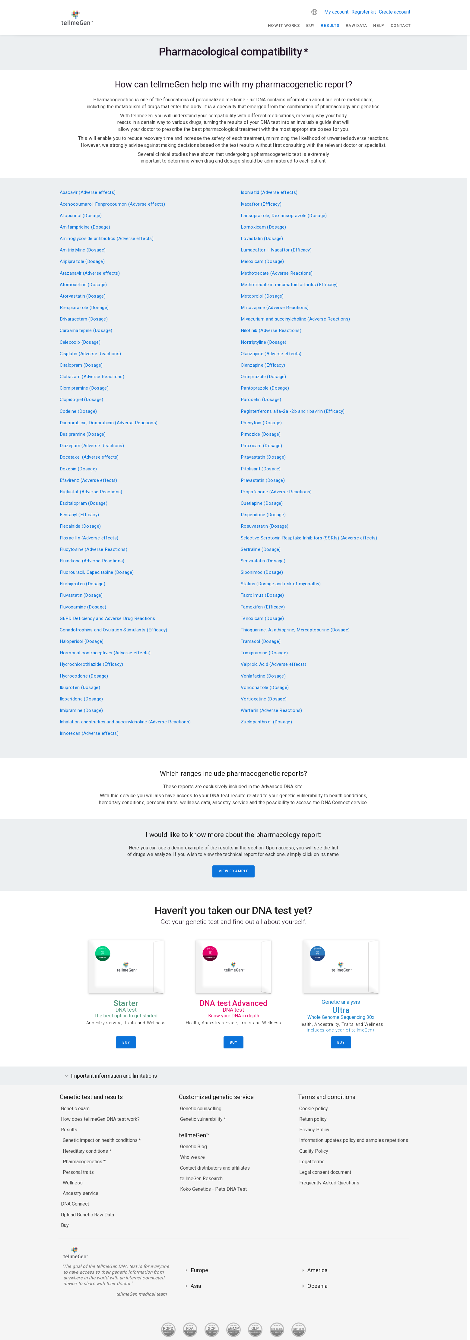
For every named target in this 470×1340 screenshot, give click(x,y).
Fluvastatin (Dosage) (81, 595)
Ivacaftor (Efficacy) (261, 204)
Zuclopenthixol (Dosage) (266, 722)
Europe (199, 1270)
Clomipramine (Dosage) (84, 388)
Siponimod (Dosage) (262, 572)
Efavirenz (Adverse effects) (88, 480)
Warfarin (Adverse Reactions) (271, 710)
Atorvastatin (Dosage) (83, 296)
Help (378, 25)
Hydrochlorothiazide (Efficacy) (91, 664)
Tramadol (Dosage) (261, 641)
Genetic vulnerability (202, 1119)
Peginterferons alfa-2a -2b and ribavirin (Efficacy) (293, 411)
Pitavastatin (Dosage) (263, 457)
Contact (401, 25)
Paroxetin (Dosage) (261, 399)
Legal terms (312, 1162)
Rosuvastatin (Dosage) (264, 526)
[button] (314, 12)
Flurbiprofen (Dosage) (82, 583)
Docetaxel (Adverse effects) (89, 457)
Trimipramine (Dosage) (264, 653)
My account (336, 12)
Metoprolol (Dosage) (262, 296)
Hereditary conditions (86, 1151)
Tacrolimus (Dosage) (262, 595)
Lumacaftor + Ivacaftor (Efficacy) (276, 250)
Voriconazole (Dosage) (265, 687)
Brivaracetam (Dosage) (84, 319)
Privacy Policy (314, 1130)
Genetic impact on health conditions (101, 1140)
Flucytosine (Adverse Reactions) (93, 549)
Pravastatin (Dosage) (263, 480)
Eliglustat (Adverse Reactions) (91, 492)
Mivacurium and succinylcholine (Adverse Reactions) (295, 319)
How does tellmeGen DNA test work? (100, 1119)
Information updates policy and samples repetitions (353, 1140)
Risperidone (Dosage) (263, 514)
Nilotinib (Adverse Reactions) (271, 330)
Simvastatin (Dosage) (263, 561)
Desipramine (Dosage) (83, 434)
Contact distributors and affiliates (215, 1168)
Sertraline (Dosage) (261, 549)
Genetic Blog (193, 1146)
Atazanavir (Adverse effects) (90, 273)
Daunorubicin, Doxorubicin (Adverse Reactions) (109, 422)
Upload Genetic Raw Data (87, 1215)
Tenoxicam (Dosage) (262, 618)
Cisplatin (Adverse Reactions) (90, 353)
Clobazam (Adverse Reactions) (92, 376)
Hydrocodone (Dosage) (84, 676)
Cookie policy (313, 1108)
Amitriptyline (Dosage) (83, 250)
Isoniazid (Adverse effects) (269, 192)
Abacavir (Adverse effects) (88, 192)
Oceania (317, 1286)
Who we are (192, 1157)
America (317, 1270)
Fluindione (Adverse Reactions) (92, 561)
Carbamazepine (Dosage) (86, 330)
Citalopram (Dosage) (81, 365)
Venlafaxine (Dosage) (263, 676)
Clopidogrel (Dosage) (81, 399)
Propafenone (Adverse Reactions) (276, 492)
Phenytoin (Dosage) (261, 422)
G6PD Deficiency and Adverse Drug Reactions (107, 618)
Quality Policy (313, 1151)
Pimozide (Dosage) (261, 434)
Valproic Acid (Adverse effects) (273, 664)
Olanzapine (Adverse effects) (271, 353)
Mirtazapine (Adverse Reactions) (275, 307)
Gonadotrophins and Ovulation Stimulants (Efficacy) (113, 630)
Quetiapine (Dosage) (262, 503)
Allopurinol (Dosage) (81, 215)
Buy (310, 25)
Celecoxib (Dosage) (80, 342)
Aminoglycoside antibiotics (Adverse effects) (107, 238)
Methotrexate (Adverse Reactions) (277, 273)
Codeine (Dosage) (78, 411)
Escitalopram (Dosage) (83, 503)
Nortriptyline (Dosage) (264, 342)
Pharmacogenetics (83, 1162)
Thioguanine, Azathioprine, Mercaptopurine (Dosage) (295, 630)
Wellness (73, 1183)
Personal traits (78, 1172)
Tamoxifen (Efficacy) (263, 607)
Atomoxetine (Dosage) (83, 284)
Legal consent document (325, 1172)
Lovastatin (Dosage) (262, 238)
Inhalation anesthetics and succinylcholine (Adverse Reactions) (125, 722)
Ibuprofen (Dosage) (80, 687)
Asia (196, 1286)
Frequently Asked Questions (329, 1183)
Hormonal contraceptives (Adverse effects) (105, 653)
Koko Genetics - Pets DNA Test (213, 1189)
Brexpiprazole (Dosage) (84, 307)
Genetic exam (75, 1108)
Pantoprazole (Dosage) (265, 388)
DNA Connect (75, 1204)
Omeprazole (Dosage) (263, 376)
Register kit (363, 12)
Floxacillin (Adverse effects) (89, 538)
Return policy (313, 1119)
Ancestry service (80, 1193)
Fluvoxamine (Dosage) (83, 607)
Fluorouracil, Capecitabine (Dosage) (97, 572)
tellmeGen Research (201, 1178)
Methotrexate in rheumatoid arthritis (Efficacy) (289, 284)
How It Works (284, 25)
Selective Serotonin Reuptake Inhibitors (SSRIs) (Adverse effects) (309, 538)
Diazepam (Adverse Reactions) (92, 445)
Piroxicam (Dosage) (261, 445)
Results (330, 25)
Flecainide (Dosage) (80, 526)
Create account (394, 12)
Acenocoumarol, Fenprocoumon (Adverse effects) (112, 204)
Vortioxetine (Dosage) (264, 699)
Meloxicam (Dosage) (262, 261)
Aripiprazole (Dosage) (82, 261)
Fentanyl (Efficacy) (79, 514)
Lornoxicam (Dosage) (263, 227)
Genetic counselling (200, 1108)
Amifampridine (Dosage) (85, 227)
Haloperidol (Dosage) (82, 641)
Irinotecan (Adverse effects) (89, 733)
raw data (356, 25)
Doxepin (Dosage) (78, 469)
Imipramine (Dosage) (81, 710)
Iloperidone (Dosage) (81, 699)
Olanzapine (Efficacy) (263, 365)
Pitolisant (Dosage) (261, 469)
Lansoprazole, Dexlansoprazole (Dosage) (284, 215)
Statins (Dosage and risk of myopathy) (281, 583)
